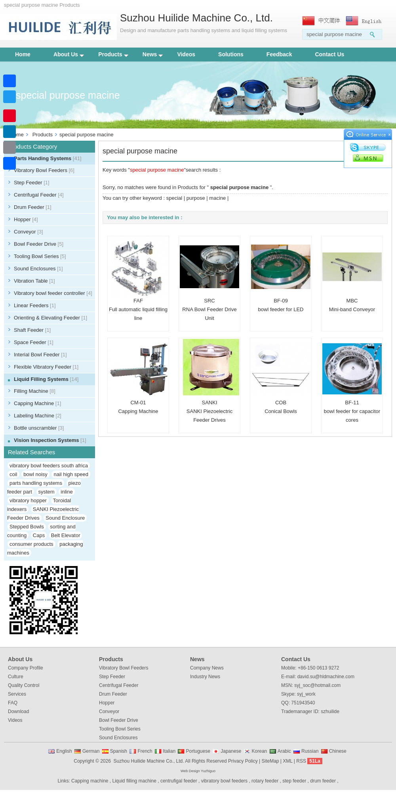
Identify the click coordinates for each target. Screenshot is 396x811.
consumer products (31, 544)
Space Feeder (33, 342)
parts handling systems (36, 483)
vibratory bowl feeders (224, 781)
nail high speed (70, 474)
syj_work (306, 694)
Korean (259, 751)
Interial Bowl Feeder (40, 355)
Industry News (205, 676)
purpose (196, 198)
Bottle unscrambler (39, 428)
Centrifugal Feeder (39, 195)
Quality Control (23, 685)
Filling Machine (34, 391)
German (90, 751)
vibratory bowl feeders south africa (49, 466)
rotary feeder (264, 781)
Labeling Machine (37, 416)
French (144, 751)
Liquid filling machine (134, 781)
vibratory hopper (28, 500)
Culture (15, 676)
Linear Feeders (35, 305)
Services (17, 694)
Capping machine (89, 781)
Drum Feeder (32, 207)
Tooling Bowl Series (40, 256)
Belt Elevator (65, 535)
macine (217, 198)
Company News (207, 668)
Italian (169, 751)
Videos (186, 54)
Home (22, 54)
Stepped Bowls (27, 527)
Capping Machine (37, 403)
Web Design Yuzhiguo (198, 771)
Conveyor (28, 232)
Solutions (231, 54)
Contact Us (329, 54)
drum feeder (323, 781)
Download (18, 711)
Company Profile (25, 668)
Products (113, 54)
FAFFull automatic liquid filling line (138, 309)
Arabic (284, 751)
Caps (39, 535)
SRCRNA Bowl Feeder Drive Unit (209, 309)
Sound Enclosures (38, 269)
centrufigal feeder (178, 781)
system (46, 492)
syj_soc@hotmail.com (317, 685)
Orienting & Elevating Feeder (50, 318)
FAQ (12, 703)
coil (13, 474)
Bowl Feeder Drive (38, 244)
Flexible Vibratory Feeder (46, 367)
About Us (68, 54)
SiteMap (270, 761)
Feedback (279, 54)
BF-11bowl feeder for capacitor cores (352, 411)
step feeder (294, 781)
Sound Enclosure (65, 518)
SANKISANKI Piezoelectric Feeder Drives (209, 411)
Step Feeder (32, 183)
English (64, 751)
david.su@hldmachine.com (325, 676)
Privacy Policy (243, 761)
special (174, 198)
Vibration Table (34, 281)
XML (287, 761)
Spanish (118, 751)
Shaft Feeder (32, 330)
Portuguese (198, 751)
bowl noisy (35, 474)
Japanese (231, 751)
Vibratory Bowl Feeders (44, 170)
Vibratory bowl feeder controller (53, 293)
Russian (309, 751)
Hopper (26, 219)
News (153, 54)
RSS (301, 761)
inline (66, 492)
